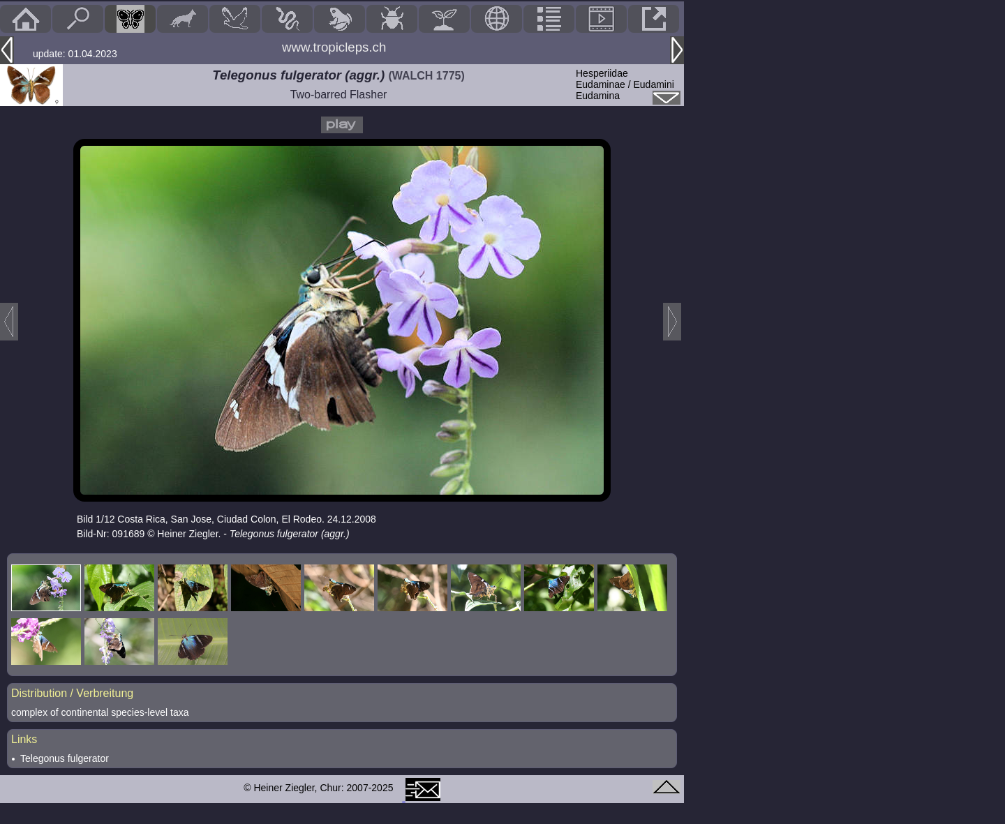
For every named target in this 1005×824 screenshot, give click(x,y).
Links (24, 739)
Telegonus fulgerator (64, 758)
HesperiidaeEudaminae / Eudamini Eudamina (625, 84)
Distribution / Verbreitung (72, 693)
